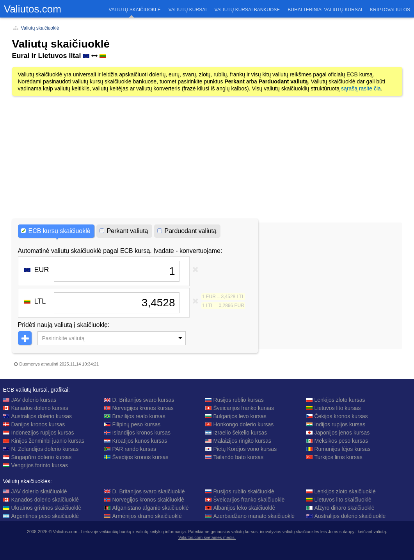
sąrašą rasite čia (361, 88)
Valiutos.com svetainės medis (206, 537)
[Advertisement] (207, 158)
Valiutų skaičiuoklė (40, 28)
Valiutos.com (32, 9)
